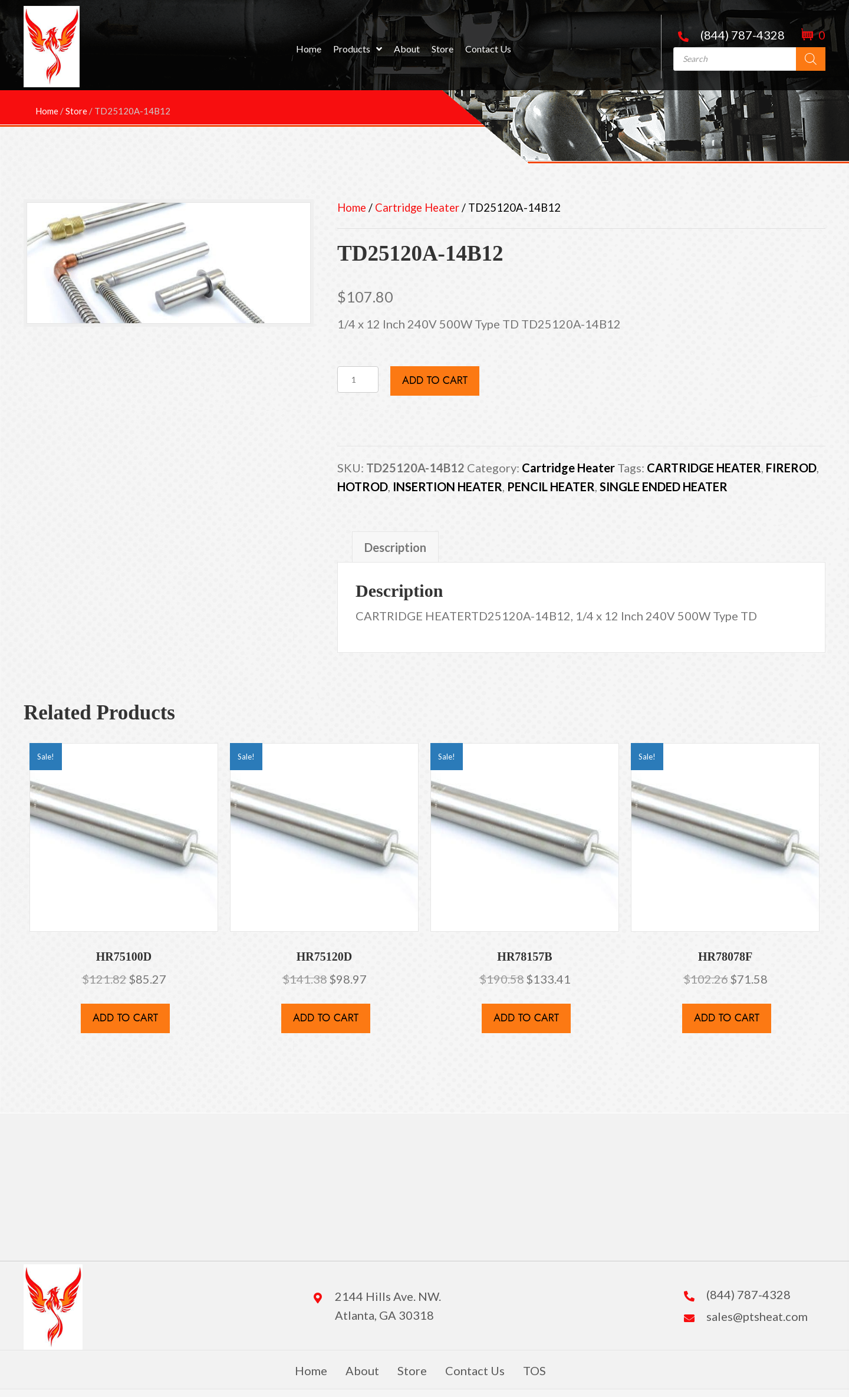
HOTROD (362, 486)
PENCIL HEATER (551, 486)
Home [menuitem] (311, 1370)
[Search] (810, 59)
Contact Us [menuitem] (475, 1370)
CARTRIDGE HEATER (704, 468)
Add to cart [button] (125, 1017)
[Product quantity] (358, 379)
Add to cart (435, 380)
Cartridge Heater (417, 207)
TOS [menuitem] (534, 1370)
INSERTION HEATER (447, 486)
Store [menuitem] (412, 1370)
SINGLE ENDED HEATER (664, 486)
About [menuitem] (362, 1370)
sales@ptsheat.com (757, 1316)
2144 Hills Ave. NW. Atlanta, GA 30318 (388, 1305)
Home (351, 207)
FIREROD (791, 468)
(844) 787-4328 (742, 35)
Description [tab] (395, 547)
